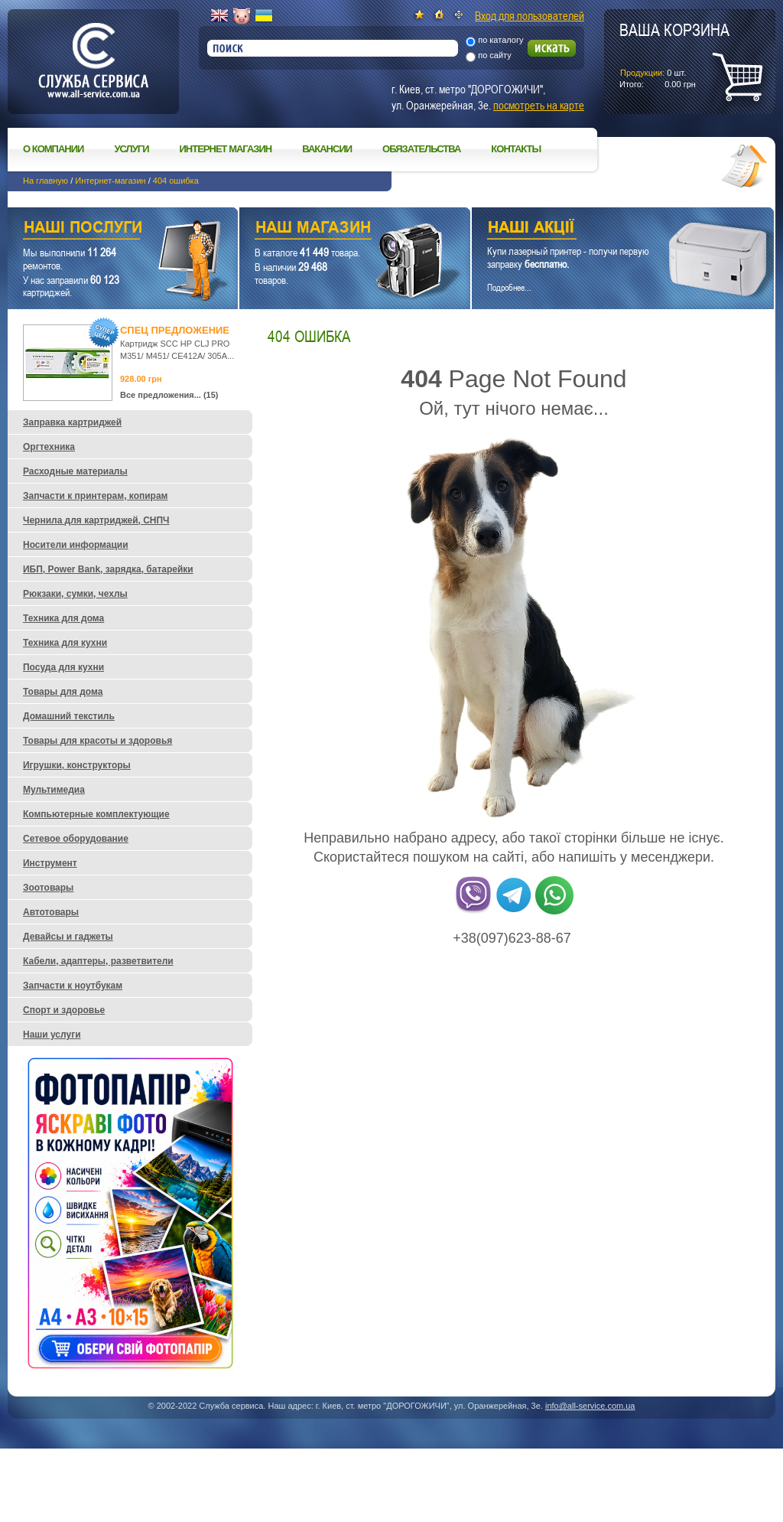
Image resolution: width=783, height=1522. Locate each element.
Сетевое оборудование (75, 838)
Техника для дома (63, 618)
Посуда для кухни (63, 667)
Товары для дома (62, 691)
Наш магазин (328, 229)
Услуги (131, 149)
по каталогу (500, 39)
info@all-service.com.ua (590, 1405)
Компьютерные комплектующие (96, 814)
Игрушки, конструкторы (77, 765)
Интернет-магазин (110, 180)
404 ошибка (176, 180)
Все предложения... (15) (169, 394)
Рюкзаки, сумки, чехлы (75, 593)
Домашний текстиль (69, 716)
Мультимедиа (54, 789)
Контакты (516, 149)
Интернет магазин (226, 149)
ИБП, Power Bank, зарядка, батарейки (108, 569)
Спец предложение (174, 330)
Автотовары (51, 912)
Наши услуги (103, 229)
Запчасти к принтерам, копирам (95, 495)
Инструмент (50, 863)
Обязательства (421, 149)
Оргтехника (49, 447)
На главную (45, 180)
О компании (53, 149)
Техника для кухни (65, 642)
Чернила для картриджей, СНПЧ (96, 520)
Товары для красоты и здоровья (97, 740)
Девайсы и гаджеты (68, 936)
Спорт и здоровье (64, 1010)
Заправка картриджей (72, 422)
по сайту (495, 55)
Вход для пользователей (529, 15)
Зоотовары (48, 887)
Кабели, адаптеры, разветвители (98, 961)
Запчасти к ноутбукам (72, 985)
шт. (674, 54)
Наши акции (601, 229)
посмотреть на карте (538, 104)
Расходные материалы (75, 471)
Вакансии (327, 149)
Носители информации (75, 544)
